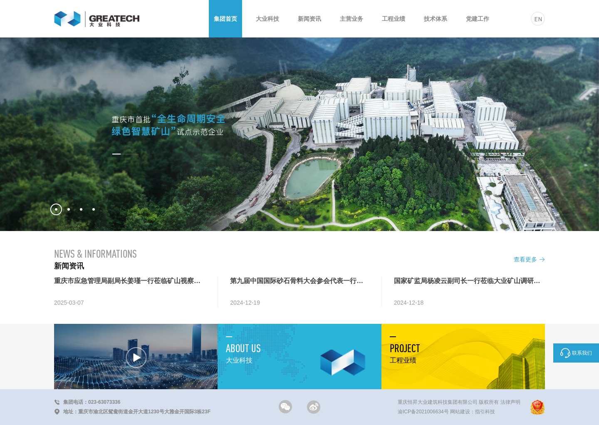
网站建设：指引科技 (472, 412)
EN (538, 18)
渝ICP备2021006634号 (423, 412)
